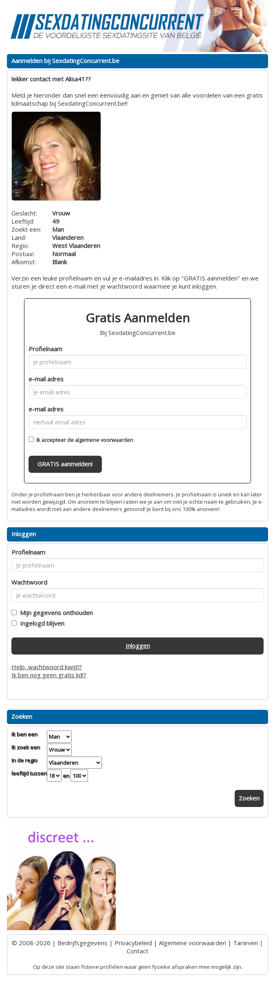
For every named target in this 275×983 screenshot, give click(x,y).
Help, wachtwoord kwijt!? (46, 667)
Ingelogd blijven (40, 623)
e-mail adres (46, 379)
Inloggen (137, 646)
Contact (137, 951)
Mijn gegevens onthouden (55, 613)
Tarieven (245, 943)
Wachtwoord (29, 582)
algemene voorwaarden (104, 440)
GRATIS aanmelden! (64, 464)
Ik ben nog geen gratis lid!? (48, 675)
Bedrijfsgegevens (82, 943)
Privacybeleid (133, 943)
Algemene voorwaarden (192, 943)
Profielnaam (45, 349)
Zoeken (249, 798)
